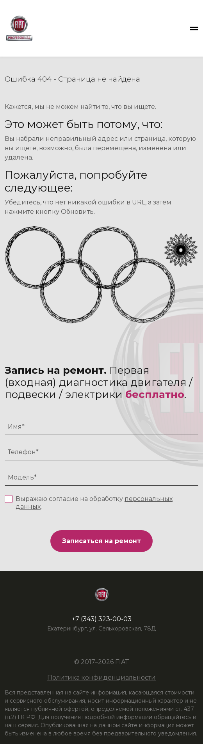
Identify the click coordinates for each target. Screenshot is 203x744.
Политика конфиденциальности (101, 677)
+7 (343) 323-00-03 (102, 619)
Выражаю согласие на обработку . (94, 502)
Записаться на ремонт (101, 541)
